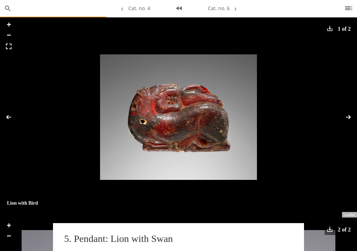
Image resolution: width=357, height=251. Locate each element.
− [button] (9, 36)
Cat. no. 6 (222, 8)
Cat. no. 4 (133, 8)
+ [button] (9, 25)
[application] (178, 117)
